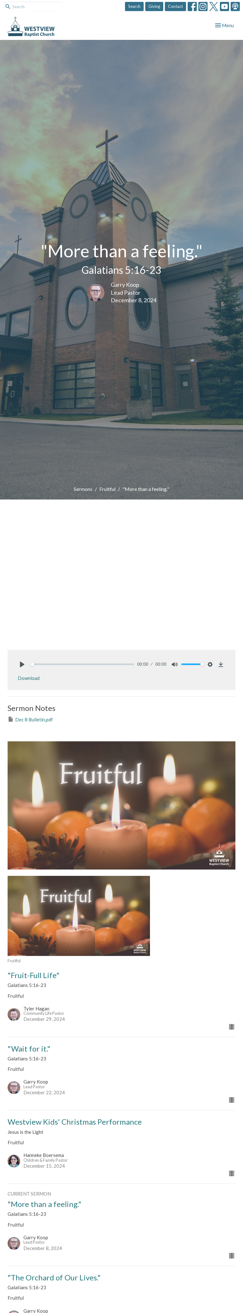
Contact (175, 6)
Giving (154, 6)
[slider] (82, 664)
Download (29, 678)
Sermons (83, 489)
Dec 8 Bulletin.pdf (30, 719)
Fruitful (107, 489)
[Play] (22, 664)
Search (134, 6)
